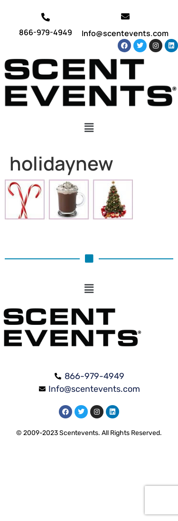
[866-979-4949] (45, 17)
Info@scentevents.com (125, 33)
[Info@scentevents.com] (125, 16)
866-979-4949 (45, 32)
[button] (89, 128)
